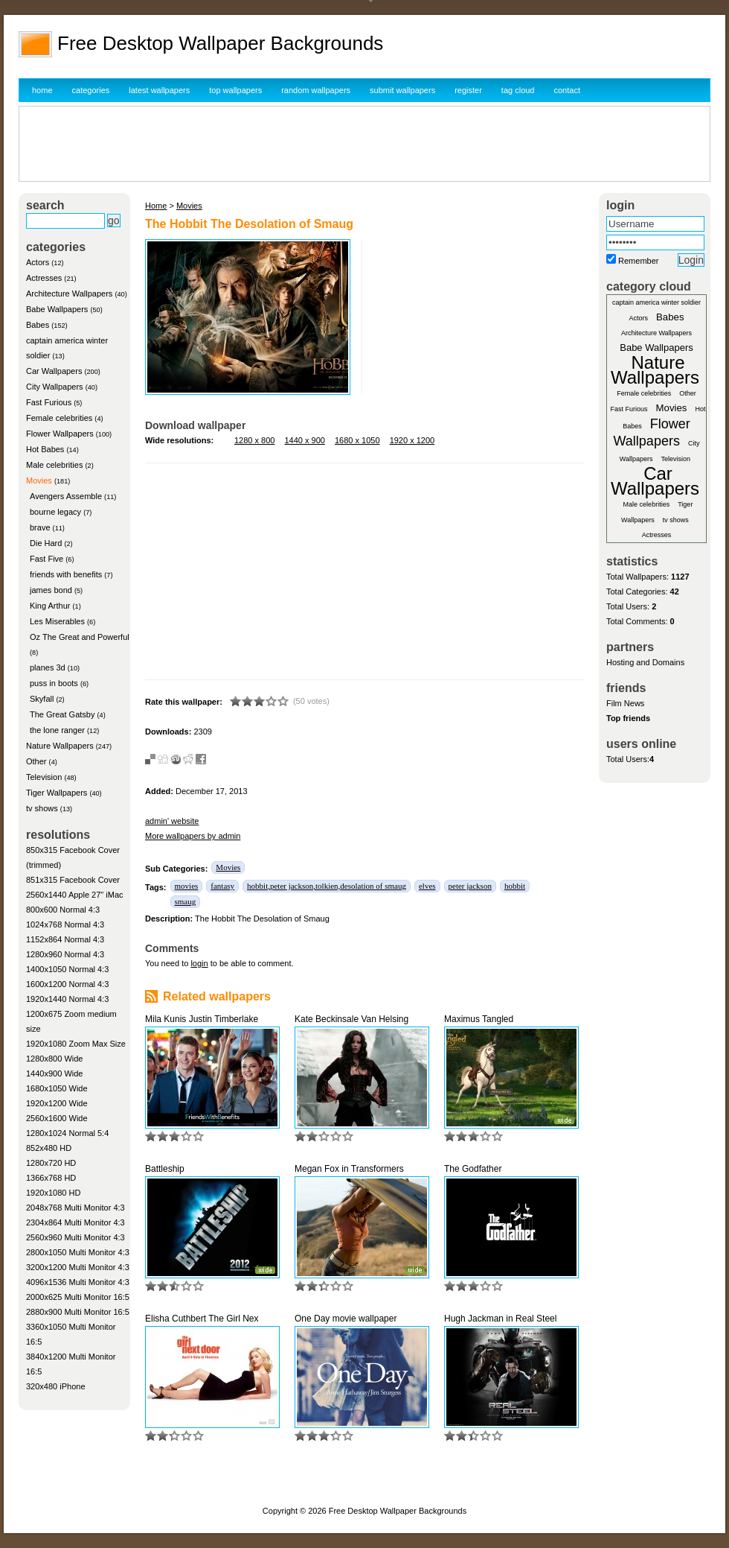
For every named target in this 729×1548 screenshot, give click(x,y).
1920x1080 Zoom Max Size (76, 1043)
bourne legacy (55, 511)
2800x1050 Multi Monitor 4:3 (77, 1252)
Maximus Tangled (478, 1019)
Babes (37, 324)
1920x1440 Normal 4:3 (67, 999)
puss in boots (54, 683)
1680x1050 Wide (57, 1088)
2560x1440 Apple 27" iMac (74, 894)
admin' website (172, 820)
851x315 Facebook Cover (73, 879)
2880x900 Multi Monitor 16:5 (77, 1311)
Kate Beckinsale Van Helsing (351, 1019)
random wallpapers (315, 90)
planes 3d (47, 667)
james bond (51, 590)
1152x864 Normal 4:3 (65, 939)
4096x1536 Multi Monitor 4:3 (77, 1282)
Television (44, 777)
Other (36, 761)
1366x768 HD (51, 1177)
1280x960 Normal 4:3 (65, 954)
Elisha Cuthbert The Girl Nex (202, 1318)
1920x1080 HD (53, 1192)
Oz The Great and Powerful (79, 636)
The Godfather (472, 1169)
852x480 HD (48, 1147)
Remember (638, 260)
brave (40, 527)
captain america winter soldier (656, 302)
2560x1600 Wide (57, 1118)
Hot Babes (45, 449)
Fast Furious (48, 402)
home (42, 90)
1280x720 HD (51, 1162)
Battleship (164, 1169)
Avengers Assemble (66, 496)
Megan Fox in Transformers (349, 1169)
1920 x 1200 (412, 440)
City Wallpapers (54, 386)
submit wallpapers (402, 90)
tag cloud (518, 90)
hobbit (514, 885)
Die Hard (46, 543)
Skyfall (42, 698)
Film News (625, 703)
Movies (39, 480)
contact (567, 90)
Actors (37, 262)
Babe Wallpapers (57, 309)
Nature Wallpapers (60, 745)
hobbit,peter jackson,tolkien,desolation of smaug (326, 885)
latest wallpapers (159, 90)
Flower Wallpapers (60, 433)
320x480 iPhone (56, 1386)
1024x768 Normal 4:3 (65, 924)
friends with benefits (66, 574)
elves (427, 885)
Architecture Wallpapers (69, 293)
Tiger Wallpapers (56, 792)
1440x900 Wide (54, 1073)
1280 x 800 (254, 440)
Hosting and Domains (645, 662)
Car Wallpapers (54, 371)
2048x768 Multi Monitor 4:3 (75, 1207)
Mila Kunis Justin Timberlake (201, 1019)
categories (91, 90)
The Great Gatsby (62, 714)
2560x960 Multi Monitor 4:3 (75, 1237)
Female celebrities (59, 417)
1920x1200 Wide (57, 1103)
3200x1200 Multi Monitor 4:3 (77, 1267)
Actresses (44, 277)
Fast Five (46, 558)
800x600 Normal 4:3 (63, 909)
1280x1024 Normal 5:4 (67, 1133)
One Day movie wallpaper (345, 1318)
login (199, 963)
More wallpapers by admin (192, 835)
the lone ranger (57, 730)
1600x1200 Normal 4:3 (67, 984)
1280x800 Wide (54, 1058)
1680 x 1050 (357, 440)
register (468, 90)
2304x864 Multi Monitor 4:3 (75, 1222)
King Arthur (50, 605)
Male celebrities (54, 464)
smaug (185, 901)
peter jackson (470, 885)
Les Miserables (57, 621)
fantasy (222, 885)
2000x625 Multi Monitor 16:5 (77, 1296)
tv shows (42, 808)
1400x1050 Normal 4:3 (67, 969)
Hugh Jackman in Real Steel (500, 1318)
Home (156, 205)
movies (187, 885)
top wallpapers (235, 90)
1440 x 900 (305, 440)
